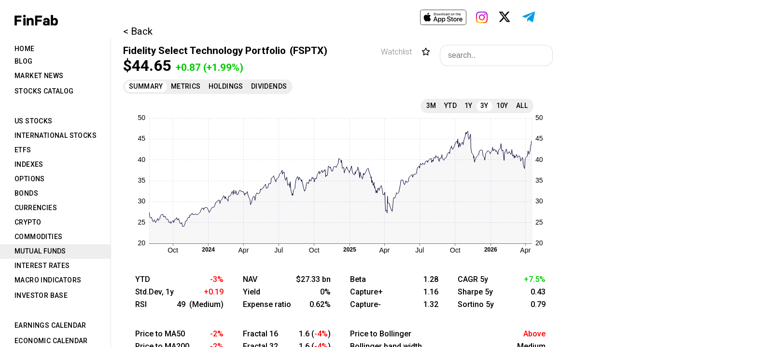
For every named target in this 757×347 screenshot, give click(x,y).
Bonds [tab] (26, 193)
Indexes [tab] (28, 164)
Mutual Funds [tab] (40, 251)
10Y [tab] (502, 105)
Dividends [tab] (269, 86)
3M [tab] (431, 105)
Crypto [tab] (27, 222)
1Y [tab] (468, 105)
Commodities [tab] (38, 236)
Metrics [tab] (186, 86)
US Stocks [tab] (33, 121)
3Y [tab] (484, 105)
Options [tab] (29, 179)
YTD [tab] (450, 105)
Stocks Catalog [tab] (44, 91)
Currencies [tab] (35, 208)
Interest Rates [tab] (42, 265)
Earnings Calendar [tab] (50, 325)
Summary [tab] (146, 86)
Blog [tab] (23, 61)
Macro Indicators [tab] (47, 280)
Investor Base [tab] (41, 295)
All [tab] (522, 105)
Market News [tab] (38, 76)
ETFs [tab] (22, 150)
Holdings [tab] (226, 86)
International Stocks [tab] (55, 135)
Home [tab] (24, 49)
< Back (138, 31)
